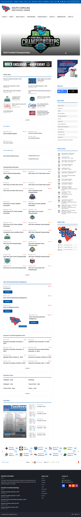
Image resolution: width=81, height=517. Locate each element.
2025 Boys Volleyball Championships (39, 256)
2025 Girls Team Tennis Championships (14, 256)
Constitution (60, 121)
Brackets (16, 1)
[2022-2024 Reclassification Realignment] (15, 321)
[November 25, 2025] (32, 414)
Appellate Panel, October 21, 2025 (13, 357)
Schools (4, 16)
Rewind (51, 1)
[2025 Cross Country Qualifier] (32, 99)
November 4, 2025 (41, 434)
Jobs (29, 1)
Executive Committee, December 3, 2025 (12, 78)
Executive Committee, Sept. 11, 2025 (39, 363)
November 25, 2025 (41, 413)
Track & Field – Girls (34, 384)
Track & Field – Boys (9, 388)
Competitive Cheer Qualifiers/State (13, 232)
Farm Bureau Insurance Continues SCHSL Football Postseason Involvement (43, 112)
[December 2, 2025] (32, 407)
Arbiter (59, 110)
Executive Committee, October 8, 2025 (14, 363)
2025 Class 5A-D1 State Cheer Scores (39, 173)
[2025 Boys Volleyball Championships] (32, 261)
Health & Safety (20, 16)
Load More (27, 120)
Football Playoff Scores (33, 158)
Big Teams (60, 108)
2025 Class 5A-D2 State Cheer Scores (39, 184)
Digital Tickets (61, 105)
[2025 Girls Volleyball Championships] (32, 236)
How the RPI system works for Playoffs (12, 90)
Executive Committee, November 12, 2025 (37, 86)
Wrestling (31, 380)
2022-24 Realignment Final (11, 307)
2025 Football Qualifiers (10, 133)
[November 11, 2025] (32, 428)
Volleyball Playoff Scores (34, 155)
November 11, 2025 (41, 427)
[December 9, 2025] (14, 421)
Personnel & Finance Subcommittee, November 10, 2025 (13, 499)
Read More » (8, 292)
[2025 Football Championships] (40, 38)
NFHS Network (61, 132)
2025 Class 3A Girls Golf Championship (14, 268)
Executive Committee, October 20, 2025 (39, 357)
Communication (61, 16)
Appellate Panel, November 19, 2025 (11, 86)
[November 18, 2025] (32, 421)
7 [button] (72, 53)
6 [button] (71, 53)
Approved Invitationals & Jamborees (65, 139)
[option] (40, 38)
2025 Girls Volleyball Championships (38, 232)
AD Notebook (46, 1)
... (66, 203)
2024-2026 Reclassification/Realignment (15, 297)
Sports (11, 16)
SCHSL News (7, 74)
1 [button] (65, 53)
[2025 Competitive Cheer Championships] (32, 196)
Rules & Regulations (62, 124)
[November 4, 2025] (32, 435)
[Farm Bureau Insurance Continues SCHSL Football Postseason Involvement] (32, 113)
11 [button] (77, 53)
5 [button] (70, 53)
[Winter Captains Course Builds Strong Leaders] (32, 81)
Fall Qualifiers (6, 126)
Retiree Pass (60, 137)
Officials (51, 16)
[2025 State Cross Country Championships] (32, 217)
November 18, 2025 (41, 420)
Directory (40, 1)
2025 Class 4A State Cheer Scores (13, 190)
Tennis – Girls (32, 388)
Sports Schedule (61, 113)
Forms (25, 1)
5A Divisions (6, 288)
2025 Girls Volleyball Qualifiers (35, 133)
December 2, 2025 (41, 406)
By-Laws (59, 118)
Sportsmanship (31, 16)
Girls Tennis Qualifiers (8, 143)
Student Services (42, 16)
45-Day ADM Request (8, 111)
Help (56, 1)
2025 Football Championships (16, 52)
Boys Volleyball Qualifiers (34, 138)
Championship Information (11, 167)
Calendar (21, 1)
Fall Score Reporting (8, 150)
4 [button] (69, 53)
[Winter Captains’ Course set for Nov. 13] (7, 106)
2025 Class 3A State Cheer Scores (13, 184)
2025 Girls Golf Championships (12, 243)
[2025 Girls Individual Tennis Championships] (32, 249)
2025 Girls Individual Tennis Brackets (39, 224)
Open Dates (34, 1)
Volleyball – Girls (8, 384)
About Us (70, 16)
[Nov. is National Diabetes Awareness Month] (32, 106)
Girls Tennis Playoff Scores (11, 156)
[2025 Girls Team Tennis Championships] (7, 261)
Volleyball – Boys (8, 380)
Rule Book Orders (61, 134)
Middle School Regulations (63, 126)
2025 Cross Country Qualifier (43, 97)
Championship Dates (62, 116)
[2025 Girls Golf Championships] (7, 247)
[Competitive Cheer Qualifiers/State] (7, 99)
